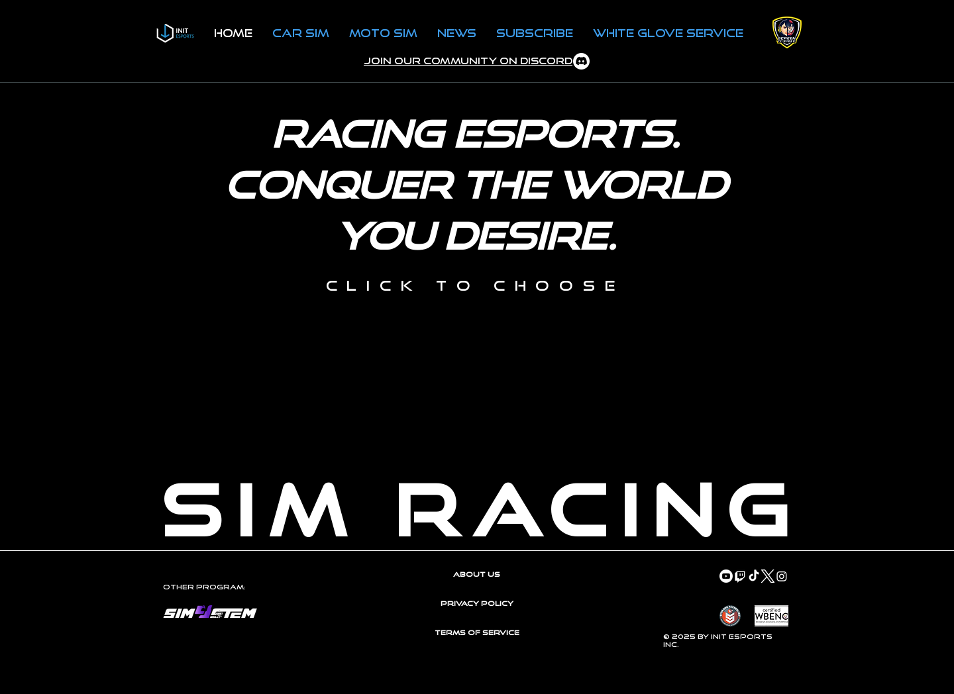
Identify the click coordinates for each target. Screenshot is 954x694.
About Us (476, 574)
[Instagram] (781, 576)
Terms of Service (477, 632)
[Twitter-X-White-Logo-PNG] (767, 576)
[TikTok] (754, 576)
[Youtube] (726, 576)
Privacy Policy (477, 603)
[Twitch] (740, 576)
